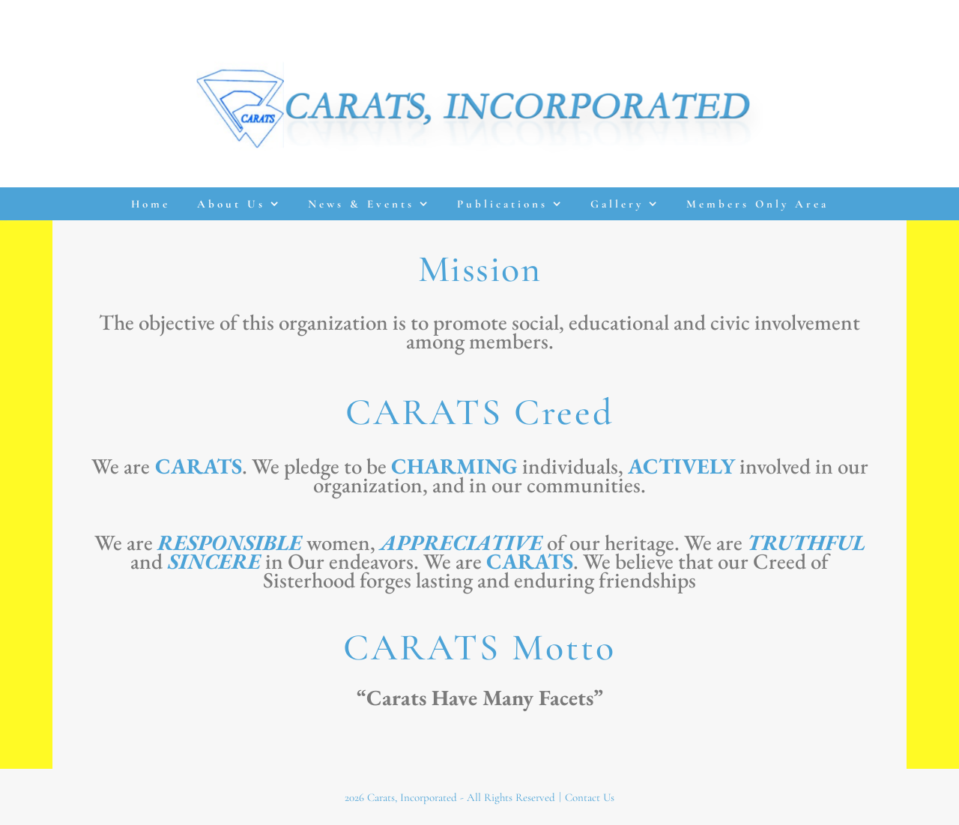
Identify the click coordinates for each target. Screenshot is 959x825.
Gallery (617, 204)
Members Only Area (757, 204)
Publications (502, 204)
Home (150, 204)
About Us (231, 204)
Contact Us (589, 797)
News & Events (361, 204)
